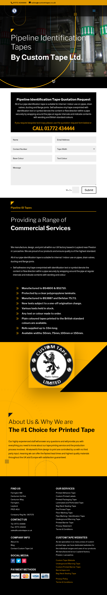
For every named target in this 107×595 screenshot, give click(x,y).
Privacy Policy (62, 579)
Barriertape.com (63, 570)
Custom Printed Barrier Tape (68, 567)
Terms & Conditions (64, 582)
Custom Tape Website (65, 560)
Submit (89, 190)
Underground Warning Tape (68, 563)
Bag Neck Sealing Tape (66, 573)
